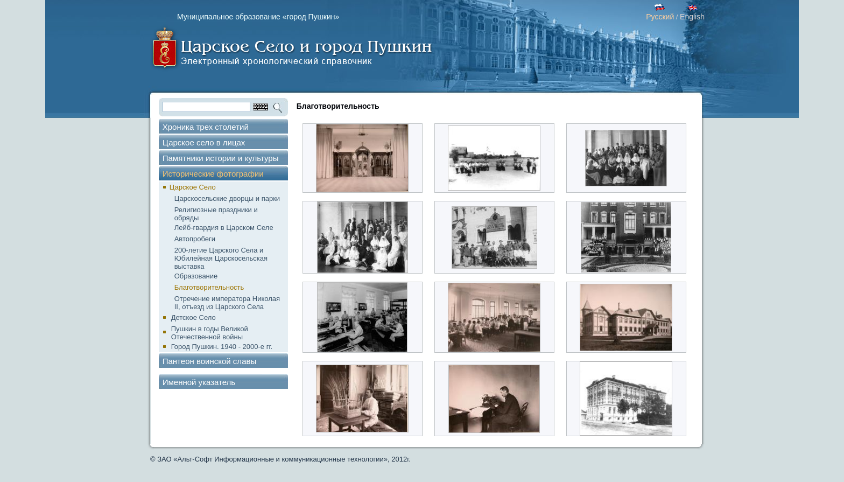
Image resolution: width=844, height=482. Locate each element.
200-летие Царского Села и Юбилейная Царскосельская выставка (221, 258)
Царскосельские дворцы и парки (227, 198)
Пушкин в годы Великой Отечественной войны (209, 333)
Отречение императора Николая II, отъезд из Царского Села (227, 303)
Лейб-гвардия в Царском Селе (223, 227)
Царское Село (193, 187)
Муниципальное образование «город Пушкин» (258, 16)
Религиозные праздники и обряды (216, 214)
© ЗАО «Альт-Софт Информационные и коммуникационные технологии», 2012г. (280, 459)
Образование (196, 276)
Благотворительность (209, 287)
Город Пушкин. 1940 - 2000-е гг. (221, 347)
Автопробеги (194, 239)
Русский (660, 16)
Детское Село (193, 317)
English (692, 16)
